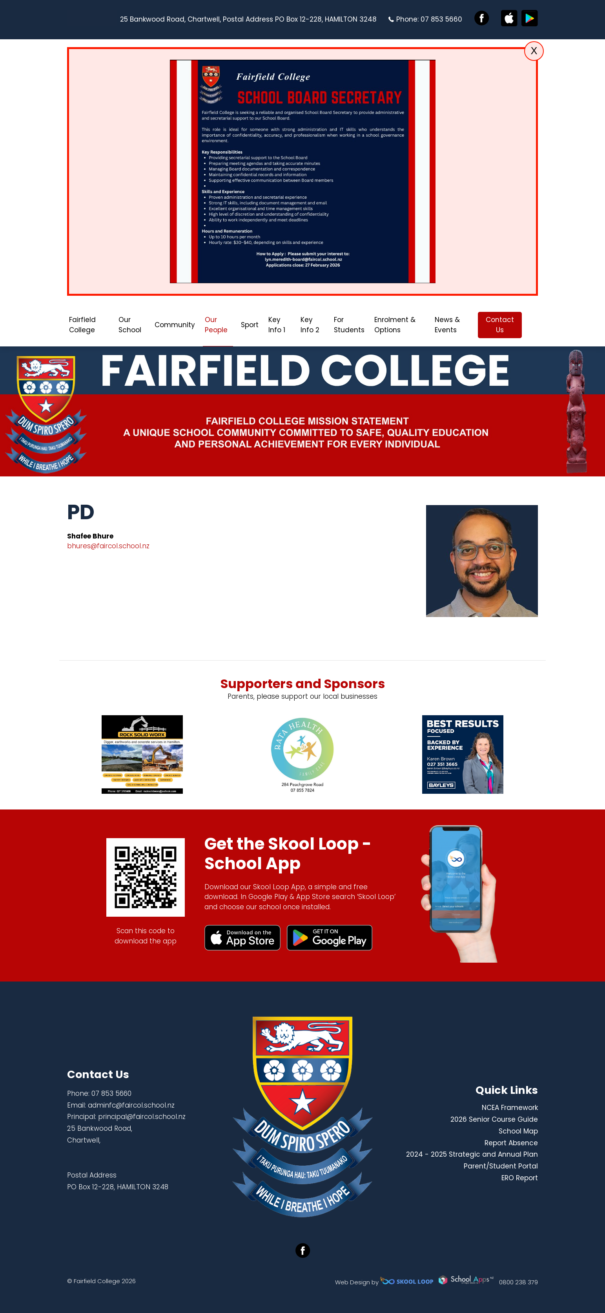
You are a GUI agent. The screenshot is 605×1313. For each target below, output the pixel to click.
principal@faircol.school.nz (142, 1116)
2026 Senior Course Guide (494, 1119)
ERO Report (519, 1178)
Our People (216, 325)
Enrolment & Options (394, 325)
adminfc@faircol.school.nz (131, 1105)
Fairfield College (82, 325)
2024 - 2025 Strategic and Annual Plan (472, 1154)
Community (175, 325)
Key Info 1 (276, 325)
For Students (349, 325)
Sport (250, 325)
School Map (518, 1131)
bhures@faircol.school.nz (108, 546)
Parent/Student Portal (501, 1166)
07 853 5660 (441, 19)
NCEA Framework (510, 1107)
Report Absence (511, 1143)
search (534, 325)
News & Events (447, 325)
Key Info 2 (310, 325)
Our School (129, 325)
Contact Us (500, 325)
